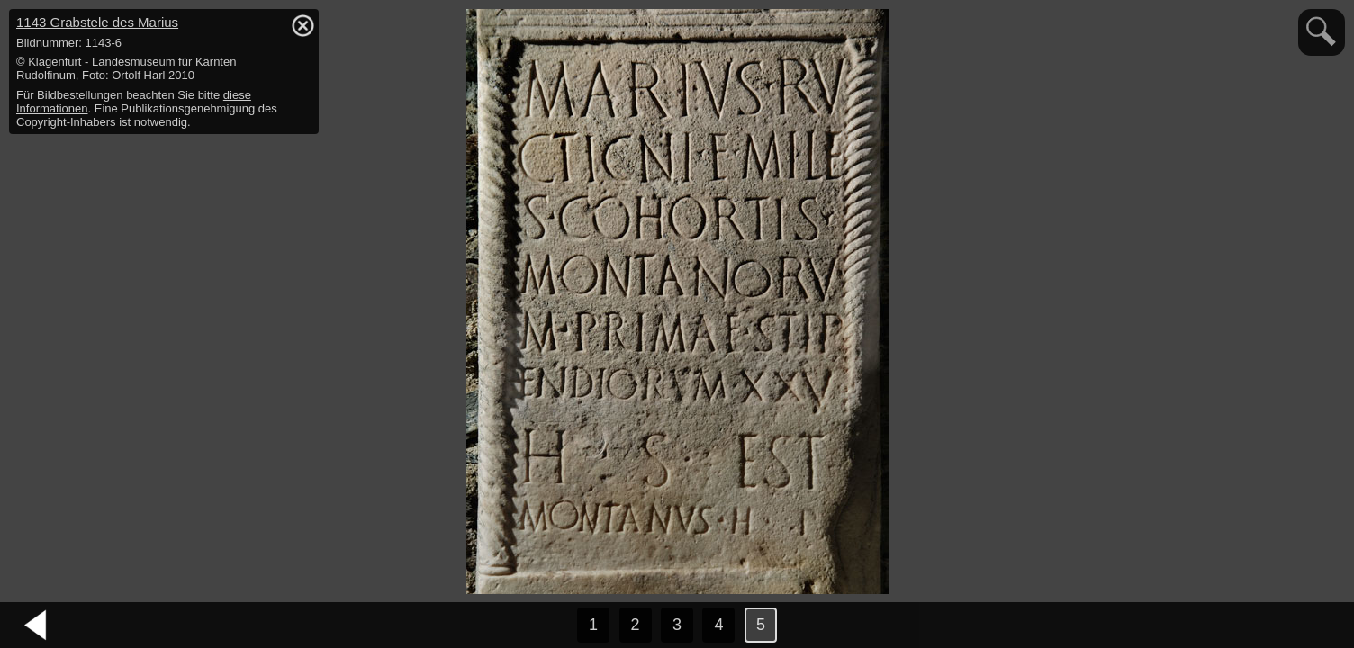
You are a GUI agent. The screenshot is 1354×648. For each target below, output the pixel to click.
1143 (97, 22)
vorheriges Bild (36, 625)
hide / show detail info (302, 25)
